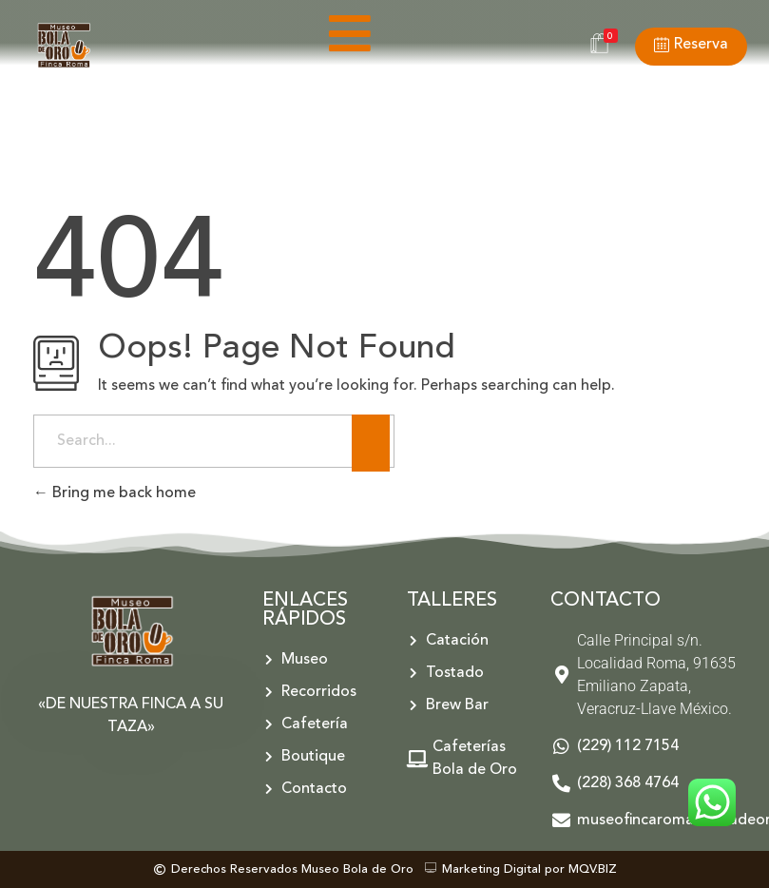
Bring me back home (114, 493)
